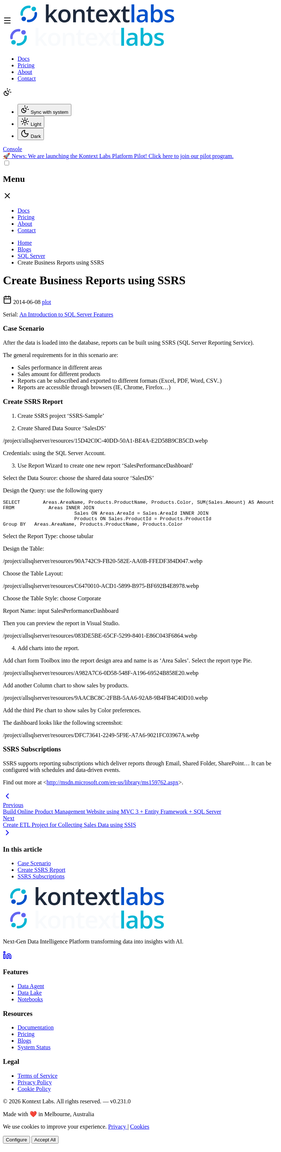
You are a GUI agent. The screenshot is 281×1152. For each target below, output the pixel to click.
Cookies (139, 1132)
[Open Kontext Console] (12, 149)
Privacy (118, 1132)
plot (46, 302)
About (25, 72)
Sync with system (44, 110)
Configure (16, 1145)
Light (30, 122)
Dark (30, 134)
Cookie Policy (34, 1094)
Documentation (36, 1033)
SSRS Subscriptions (41, 882)
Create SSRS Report (41, 875)
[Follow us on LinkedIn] (7, 963)
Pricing (26, 65)
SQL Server (31, 256)
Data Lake (30, 998)
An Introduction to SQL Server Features (66, 314)
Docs (24, 59)
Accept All (45, 1145)
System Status (34, 1053)
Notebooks (30, 1005)
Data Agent (31, 991)
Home (25, 243)
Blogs (24, 249)
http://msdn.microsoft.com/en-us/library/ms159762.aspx (112, 788)
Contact (27, 78)
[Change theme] (7, 94)
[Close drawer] (7, 198)
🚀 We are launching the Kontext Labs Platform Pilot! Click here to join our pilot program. (118, 156)
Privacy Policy (35, 1088)
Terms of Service (37, 1081)
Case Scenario (34, 869)
